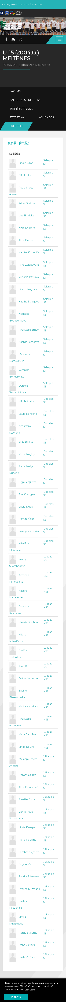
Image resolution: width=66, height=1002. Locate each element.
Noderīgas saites (32, 4)
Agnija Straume (28, 932)
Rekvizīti (16, 4)
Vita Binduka (26, 215)
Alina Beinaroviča (29, 787)
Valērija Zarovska (29, 531)
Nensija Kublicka (28, 622)
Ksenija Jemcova (29, 341)
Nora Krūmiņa (27, 228)
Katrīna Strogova (29, 301)
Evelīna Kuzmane (29, 888)
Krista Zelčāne (27, 957)
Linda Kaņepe (27, 827)
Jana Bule (25, 666)
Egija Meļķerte (27, 482)
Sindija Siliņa (26, 163)
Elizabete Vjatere (29, 852)
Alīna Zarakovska (29, 264)
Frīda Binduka (27, 203)
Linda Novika (26, 746)
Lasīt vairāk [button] (30, 989)
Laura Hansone (28, 413)
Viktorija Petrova (29, 277)
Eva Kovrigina (27, 494)
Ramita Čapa (26, 519)
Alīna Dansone (27, 240)
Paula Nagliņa (27, 454)
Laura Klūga (26, 506)
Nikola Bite (25, 175)
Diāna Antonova (28, 678)
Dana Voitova (27, 944)
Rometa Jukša (27, 775)
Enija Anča (25, 864)
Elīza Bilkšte (26, 441)
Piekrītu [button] (16, 996)
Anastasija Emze (29, 329)
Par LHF (5, 4)
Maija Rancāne (27, 734)
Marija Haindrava (29, 706)
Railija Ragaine (27, 839)
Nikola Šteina (27, 401)
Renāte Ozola (27, 799)
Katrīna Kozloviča (29, 252)
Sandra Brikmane (29, 876)
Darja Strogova (28, 289)
